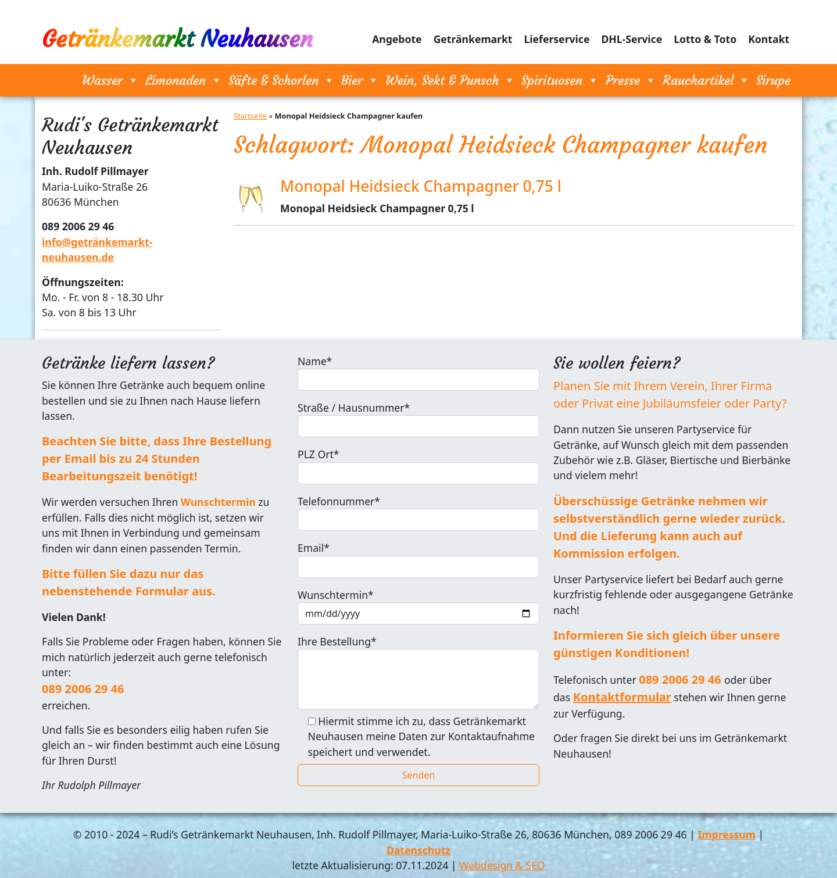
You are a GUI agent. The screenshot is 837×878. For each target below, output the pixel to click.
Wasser (110, 80)
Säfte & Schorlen (281, 80)
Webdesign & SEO (502, 865)
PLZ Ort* (418, 465)
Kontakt (768, 39)
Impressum (727, 834)
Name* (418, 372)
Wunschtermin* (418, 606)
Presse (631, 80)
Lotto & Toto (705, 39)
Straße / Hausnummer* (418, 419)
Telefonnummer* (418, 512)
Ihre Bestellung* (418, 671)
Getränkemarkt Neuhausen (177, 38)
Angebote (397, 39)
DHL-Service (631, 39)
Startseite (250, 115)
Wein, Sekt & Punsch (450, 80)
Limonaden (183, 80)
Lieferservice (557, 39)
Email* (418, 559)
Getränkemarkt (473, 39)
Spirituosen (560, 80)
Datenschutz (418, 850)
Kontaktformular (622, 697)
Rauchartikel (706, 80)
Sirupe (773, 80)
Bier (360, 80)
